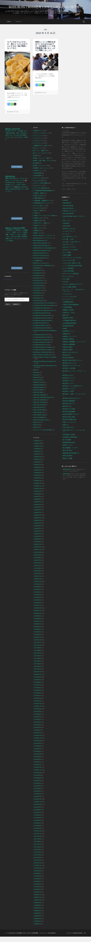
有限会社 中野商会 (68, 344)
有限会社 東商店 (67, 352)
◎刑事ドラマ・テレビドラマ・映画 (43, 221)
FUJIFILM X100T (38, 306)
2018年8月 (37, 624)
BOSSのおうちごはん (39, 268)
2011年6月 (37, 852)
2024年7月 (37, 470)
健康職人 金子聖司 (68, 315)
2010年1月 (37, 897)
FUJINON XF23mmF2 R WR (41, 333)
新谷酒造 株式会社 (68, 331)
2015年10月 (38, 714)
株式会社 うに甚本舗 (69, 373)
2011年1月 (37, 865)
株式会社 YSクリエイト (70, 368)
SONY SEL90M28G (38, 422)
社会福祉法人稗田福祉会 (70, 442)
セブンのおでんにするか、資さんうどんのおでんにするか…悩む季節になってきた (17, 50)
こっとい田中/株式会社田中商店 (72, 271)
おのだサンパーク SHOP (70, 255)
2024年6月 (37, 472)
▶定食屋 (36, 168)
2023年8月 (37, 499)
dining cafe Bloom (68, 213)
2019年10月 (38, 587)
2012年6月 (37, 820)
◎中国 (35, 218)
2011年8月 (37, 847)
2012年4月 (37, 825)
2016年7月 (37, 690)
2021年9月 (37, 560)
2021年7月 (37, 565)
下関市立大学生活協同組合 (71, 310)
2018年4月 (37, 634)
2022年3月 (37, 544)
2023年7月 (37, 502)
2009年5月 (37, 918)
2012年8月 (37, 815)
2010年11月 (38, 871)
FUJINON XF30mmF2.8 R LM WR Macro (45, 336)
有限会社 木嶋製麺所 (69, 349)
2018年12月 (38, 613)
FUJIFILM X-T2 (37, 298)
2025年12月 (38, 449)
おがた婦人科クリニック (70, 242)
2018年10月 (38, 618)
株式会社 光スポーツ (69, 409)
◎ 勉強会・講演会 (38, 198)
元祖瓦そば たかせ (69, 318)
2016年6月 (37, 693)
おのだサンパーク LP (69, 252)
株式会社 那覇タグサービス (71, 419)
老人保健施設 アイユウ (70, 453)
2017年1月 (37, 674)
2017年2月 (37, 672)
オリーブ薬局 (67, 257)
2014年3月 (37, 764)
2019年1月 (37, 610)
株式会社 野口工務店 (69, 422)
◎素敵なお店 (37, 226)
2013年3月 (37, 796)
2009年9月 (37, 908)
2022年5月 (37, 539)
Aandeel (65, 205)
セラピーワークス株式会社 (71, 279)
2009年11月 (38, 902)
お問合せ (9, 27)
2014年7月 (37, 754)
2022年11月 (38, 523)
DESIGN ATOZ (67, 474)
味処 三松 (66, 320)
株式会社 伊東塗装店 (69, 406)
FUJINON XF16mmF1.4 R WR (41, 323)
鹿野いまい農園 (67, 463)
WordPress (52, 938)
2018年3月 (37, 637)
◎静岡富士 (36, 236)
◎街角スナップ (37, 231)
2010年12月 (38, 868)
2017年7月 (37, 658)
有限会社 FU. (66, 339)
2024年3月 (37, 480)
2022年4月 (37, 541)
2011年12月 (38, 836)
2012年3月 (37, 828)
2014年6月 (37, 756)
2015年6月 (37, 725)
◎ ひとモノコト (38, 191)
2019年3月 (37, 605)
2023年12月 (38, 488)
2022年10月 (38, 526)
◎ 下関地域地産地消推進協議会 (42, 196)
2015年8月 (37, 719)
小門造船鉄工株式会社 (69, 326)
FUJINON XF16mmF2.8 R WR (41, 326)
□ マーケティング (38, 148)
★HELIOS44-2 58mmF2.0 (41, 251)
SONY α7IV (36, 430)
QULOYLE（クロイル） (69, 234)
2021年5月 (37, 571)
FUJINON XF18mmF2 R (40, 328)
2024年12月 (38, 462)
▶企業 (35, 161)
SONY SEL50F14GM (39, 415)
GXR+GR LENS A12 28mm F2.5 (42, 360)
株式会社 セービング (69, 383)
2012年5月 (37, 823)
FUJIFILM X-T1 (37, 293)
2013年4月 (37, 794)
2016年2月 (37, 703)
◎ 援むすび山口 (38, 201)
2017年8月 (37, 656)
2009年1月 (37, 929)
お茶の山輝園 (67, 260)
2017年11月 (38, 648)
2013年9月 (37, 780)
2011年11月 (38, 839)
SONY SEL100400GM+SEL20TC (42, 402)
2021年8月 (37, 563)
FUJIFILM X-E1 (37, 276)
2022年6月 (37, 536)
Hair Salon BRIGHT (68, 219)
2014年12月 (38, 740)
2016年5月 (37, 695)
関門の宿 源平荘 (67, 461)
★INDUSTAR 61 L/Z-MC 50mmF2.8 (43, 253)
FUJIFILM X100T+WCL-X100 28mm (43, 311)
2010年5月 (37, 886)
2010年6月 (37, 884)
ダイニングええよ (68, 281)
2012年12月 (38, 804)
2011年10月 (38, 841)
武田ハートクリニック (69, 427)
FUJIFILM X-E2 (37, 278)
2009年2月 (37, 926)
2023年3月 (37, 512)
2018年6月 (37, 629)
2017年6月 (37, 661)
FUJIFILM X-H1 (37, 283)
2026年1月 (37, 446)
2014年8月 (37, 751)
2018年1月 (37, 642)
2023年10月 (38, 494)
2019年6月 (37, 597)
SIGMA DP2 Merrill (38, 390)
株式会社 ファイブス (69, 394)
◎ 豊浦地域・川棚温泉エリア (42, 206)
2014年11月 (38, 743)
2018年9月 (37, 621)
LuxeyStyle (66, 228)
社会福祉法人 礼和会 (69, 440)
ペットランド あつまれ (69, 302)
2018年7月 (37, 626)
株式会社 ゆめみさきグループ (71, 403)
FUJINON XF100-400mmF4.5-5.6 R (43, 316)
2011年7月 (37, 849)
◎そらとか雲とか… (39, 211)
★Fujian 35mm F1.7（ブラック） (43, 243)
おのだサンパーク (68, 250)
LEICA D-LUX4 (37, 385)
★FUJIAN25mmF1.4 (39, 246)
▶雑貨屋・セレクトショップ (41, 173)
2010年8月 (37, 879)
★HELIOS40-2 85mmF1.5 (41, 248)
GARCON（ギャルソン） (70, 216)
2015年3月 (37, 733)
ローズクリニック (68, 304)
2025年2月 (37, 457)
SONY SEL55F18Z (38, 417)
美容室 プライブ (67, 450)
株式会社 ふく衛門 (68, 396)
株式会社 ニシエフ (68, 388)
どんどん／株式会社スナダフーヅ (73, 289)
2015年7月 (37, 722)
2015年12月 (38, 709)
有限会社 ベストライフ (69, 341)
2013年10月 (38, 778)
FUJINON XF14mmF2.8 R (40, 318)
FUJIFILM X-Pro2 (38, 288)
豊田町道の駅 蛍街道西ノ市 (71, 458)
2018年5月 (37, 632)
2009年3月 (37, 924)
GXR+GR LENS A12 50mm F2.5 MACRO (44, 362)
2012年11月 (38, 807)
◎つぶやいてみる (38, 213)
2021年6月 (37, 568)
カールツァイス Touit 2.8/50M (42, 435)
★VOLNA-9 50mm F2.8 (40, 261)
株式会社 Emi (67, 360)
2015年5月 (37, 727)
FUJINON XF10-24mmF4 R (41, 313)
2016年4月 (37, 698)
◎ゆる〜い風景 (37, 216)
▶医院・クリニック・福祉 (41, 163)
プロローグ (18, 27)
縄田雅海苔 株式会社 (69, 448)
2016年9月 (37, 685)
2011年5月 (37, 855)
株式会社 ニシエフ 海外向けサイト (73, 391)
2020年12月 (38, 584)
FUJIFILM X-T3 (37, 301)
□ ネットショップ (38, 141)
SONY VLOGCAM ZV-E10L (41, 425)
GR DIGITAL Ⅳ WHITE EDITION (42, 357)
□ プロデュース (37, 146)
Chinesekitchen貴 (68, 211)
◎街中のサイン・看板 (39, 228)
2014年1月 (37, 770)
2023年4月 (37, 510)
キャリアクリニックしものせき (72, 263)
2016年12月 (38, 677)
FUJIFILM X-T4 (37, 303)
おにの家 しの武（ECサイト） (72, 247)
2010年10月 (38, 873)
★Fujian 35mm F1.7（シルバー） (43, 241)
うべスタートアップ (69, 236)
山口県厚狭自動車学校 (69, 328)
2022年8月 (37, 531)
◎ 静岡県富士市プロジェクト (42, 208)
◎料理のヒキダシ (38, 223)
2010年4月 (37, 889)
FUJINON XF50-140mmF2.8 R (42, 345)
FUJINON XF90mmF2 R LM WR (42, 355)
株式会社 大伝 (67, 411)
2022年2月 (37, 547)
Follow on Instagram (16, 172)
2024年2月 (37, 483)
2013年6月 (37, 788)
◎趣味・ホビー (37, 233)
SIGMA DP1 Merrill (38, 387)
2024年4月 (37, 478)
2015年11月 (38, 711)
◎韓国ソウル (37, 238)
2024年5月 (37, 475)
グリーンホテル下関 (69, 265)
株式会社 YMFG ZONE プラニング (73, 365)
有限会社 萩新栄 (67, 355)
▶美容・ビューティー (39, 171)
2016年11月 (38, 679)
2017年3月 (37, 669)
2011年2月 (37, 863)
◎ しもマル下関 (38, 186)
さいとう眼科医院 (68, 273)
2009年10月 (38, 905)
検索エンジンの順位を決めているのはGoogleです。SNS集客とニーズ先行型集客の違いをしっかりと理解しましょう (45, 51)
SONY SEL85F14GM (39, 420)
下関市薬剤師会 (67, 312)
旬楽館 (65, 334)
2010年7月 (37, 881)
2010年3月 (37, 892)
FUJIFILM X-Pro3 (38, 291)
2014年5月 (37, 759)
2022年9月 (37, 528)
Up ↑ (85, 938)
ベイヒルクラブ (67, 299)
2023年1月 (37, 518)
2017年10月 (38, 650)
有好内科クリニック (69, 336)
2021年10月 (38, 557)
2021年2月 (37, 579)
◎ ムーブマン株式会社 (40, 193)
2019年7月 (37, 594)
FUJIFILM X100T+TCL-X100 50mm (43, 308)
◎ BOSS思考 (37, 181)
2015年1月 (37, 738)
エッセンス (66, 239)
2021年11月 (38, 555)
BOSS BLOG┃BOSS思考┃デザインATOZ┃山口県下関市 (23, 938)
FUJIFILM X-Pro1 (38, 286)
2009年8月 (37, 910)
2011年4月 (37, 857)
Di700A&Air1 (37, 273)
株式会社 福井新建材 (69, 417)
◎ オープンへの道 (38, 183)
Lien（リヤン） (67, 226)
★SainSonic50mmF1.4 (40, 258)
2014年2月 (37, 767)
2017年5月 (37, 664)
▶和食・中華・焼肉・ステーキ (42, 166)
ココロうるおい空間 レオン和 (71, 268)
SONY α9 (36, 432)
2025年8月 (37, 454)
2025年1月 (37, 459)
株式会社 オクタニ (68, 380)
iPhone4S (36, 377)
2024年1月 (37, 486)
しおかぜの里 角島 (68, 276)
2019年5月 (37, 600)
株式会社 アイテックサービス (71, 371)
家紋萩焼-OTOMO (68, 323)
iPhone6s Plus (37, 383)
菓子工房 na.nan (67, 455)
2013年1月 (37, 802)
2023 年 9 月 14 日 (13, 117)
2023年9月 (37, 496)
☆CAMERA (36, 266)
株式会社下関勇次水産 (69, 425)
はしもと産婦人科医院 (69, 292)
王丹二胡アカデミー (69, 433)
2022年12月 (38, 520)
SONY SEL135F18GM (39, 407)
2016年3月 (37, 701)
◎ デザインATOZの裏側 (40, 188)
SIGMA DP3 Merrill (38, 393)
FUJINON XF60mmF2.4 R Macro (42, 352)
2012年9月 (37, 812)
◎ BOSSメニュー (38, 176)
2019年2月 (37, 608)
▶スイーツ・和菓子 (39, 156)
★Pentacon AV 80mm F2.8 (41, 256)
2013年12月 (38, 772)
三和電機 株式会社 (68, 307)
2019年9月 (37, 589)
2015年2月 (37, 735)
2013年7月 (37, 786)
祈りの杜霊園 (67, 445)
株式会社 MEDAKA (68, 363)
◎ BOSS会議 (37, 178)
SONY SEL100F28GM (39, 405)
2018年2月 (37, 640)
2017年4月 (37, 666)
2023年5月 (37, 507)
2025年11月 (38, 451)
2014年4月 (37, 762)
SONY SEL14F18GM (39, 410)
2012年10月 (38, 810)
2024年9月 (37, 467)
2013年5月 (37, 791)
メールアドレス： (10, 302)
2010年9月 (37, 876)
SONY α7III (36, 427)
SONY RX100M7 (38, 397)
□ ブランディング (38, 143)
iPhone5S (36, 380)
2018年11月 (38, 616)
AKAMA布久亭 (67, 208)
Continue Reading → (13, 106)
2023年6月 (37, 504)
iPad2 (35, 375)
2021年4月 (37, 573)
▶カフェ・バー (37, 153)
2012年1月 (37, 833)
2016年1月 (37, 706)
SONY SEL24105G (38, 412)
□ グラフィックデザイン (40, 138)
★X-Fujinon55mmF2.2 (40, 263)
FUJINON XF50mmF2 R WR (41, 347)
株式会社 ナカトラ (68, 386)
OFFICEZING (66, 231)
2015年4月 (37, 730)
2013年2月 (37, 799)
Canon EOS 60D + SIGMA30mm (42, 271)
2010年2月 (37, 894)
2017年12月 (38, 645)
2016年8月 (37, 687)
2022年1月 (37, 549)
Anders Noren (77, 938)
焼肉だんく (66, 430)
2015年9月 (37, 717)
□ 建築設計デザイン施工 (40, 151)
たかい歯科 (66, 284)
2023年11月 (38, 491)
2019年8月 (37, 592)
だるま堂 (65, 287)
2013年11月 (38, 775)
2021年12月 (38, 552)
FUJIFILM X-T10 (38, 296)
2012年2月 (37, 831)
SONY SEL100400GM (39, 400)
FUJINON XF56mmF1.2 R (40, 350)
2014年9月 (37, 748)
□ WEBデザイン (37, 136)
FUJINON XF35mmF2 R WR (41, 342)
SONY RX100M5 (38, 395)
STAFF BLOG (66, 479)
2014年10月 (38, 746)
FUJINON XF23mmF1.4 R (40, 331)
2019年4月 (37, 602)
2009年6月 (37, 916)
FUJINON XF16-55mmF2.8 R (41, 321)
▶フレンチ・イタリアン (40, 158)
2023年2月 (37, 515)
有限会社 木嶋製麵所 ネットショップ (74, 347)
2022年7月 (37, 533)
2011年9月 (37, 844)
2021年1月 (37, 581)
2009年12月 (38, 900)
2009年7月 (37, 913)
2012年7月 (37, 818)
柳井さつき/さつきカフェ (70, 357)
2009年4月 (37, 921)
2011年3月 (37, 860)
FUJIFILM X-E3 (37, 281)
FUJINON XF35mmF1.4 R (40, 340)
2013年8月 (37, 783)
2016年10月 (38, 682)
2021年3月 (37, 576)
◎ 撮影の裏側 (37, 203)
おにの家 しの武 (68, 244)
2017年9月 (37, 653)
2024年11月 (38, 464)
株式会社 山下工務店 (69, 414)
